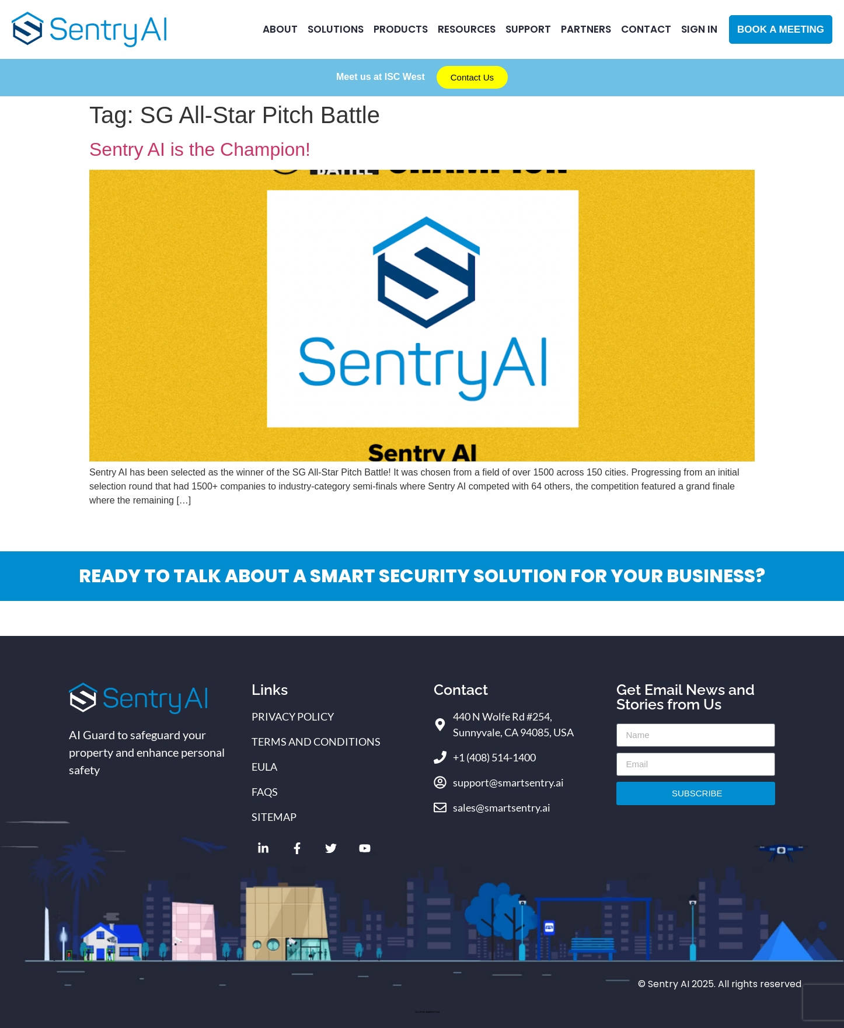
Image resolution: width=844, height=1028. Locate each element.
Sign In (699, 29)
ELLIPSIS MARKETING (427, 1011)
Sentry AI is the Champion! (200, 149)
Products (401, 29)
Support (528, 29)
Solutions (336, 29)
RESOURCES (467, 29)
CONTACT (646, 29)
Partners (586, 29)
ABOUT (280, 29)
